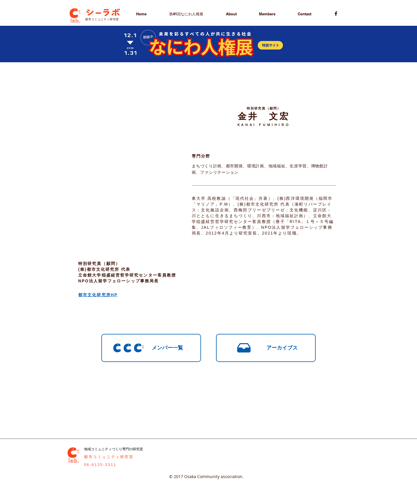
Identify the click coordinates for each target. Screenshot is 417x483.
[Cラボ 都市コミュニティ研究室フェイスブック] (336, 14)
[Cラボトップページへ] (75, 14)
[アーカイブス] (266, 348)
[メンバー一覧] (151, 348)
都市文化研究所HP (98, 294)
